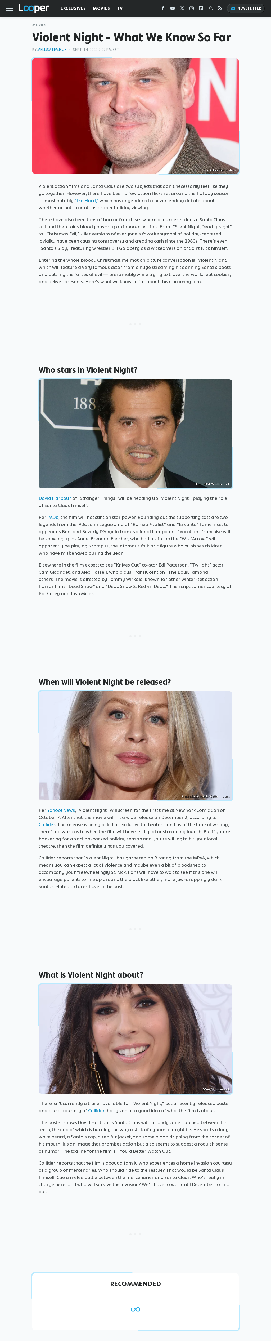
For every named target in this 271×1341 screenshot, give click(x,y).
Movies (101, 8)
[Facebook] (163, 9)
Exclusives (73, 8)
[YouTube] (172, 9)
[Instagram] (191, 9)
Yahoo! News (61, 810)
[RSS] (220, 9)
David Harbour (55, 498)
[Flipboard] (201, 9)
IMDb (53, 517)
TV (120, 8)
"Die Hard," (87, 200)
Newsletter (246, 8)
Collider (47, 824)
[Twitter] (182, 9)
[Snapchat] (210, 9)
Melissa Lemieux (51, 49)
